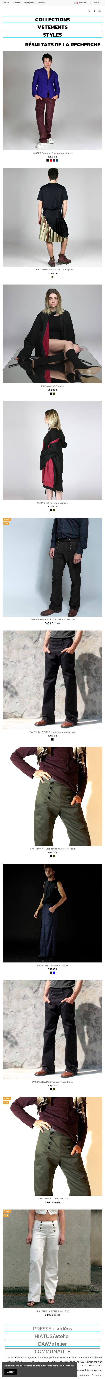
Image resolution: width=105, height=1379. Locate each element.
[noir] (47, 160)
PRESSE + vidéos (52, 1328)
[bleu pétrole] (57, 160)
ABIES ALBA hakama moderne (52, 965)
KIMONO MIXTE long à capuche (53, 503)
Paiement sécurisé (92, 1357)
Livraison (75, 1357)
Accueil (6, 2)
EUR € (97, 2)
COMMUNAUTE (52, 1351)
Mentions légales (25, 1357)
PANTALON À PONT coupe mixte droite (52, 1082)
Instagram (29, 2)
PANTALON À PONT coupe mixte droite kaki (52, 848)
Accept (10, 1371)
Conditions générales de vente (53, 1357)
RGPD (11, 1357)
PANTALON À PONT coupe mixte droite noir (52, 732)
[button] (52, 19)
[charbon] (51, 973)
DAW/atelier (52, 1344)
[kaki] (54, 394)
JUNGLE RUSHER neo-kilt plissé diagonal (53, 269)
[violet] (54, 160)
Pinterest (41, 2)
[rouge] (51, 160)
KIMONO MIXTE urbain (52, 386)
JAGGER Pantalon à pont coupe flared (52, 153)
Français (82, 2)
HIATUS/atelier (52, 1336)
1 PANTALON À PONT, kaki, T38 (52, 1198)
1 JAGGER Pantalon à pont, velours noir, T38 (52, 619)
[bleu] (54, 973)
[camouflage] (52, 277)
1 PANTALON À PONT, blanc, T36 (52, 1311)
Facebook (17, 2)
